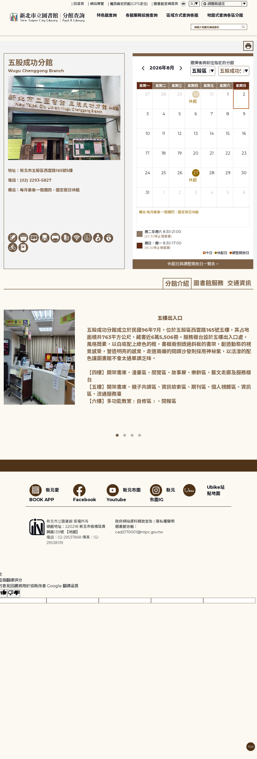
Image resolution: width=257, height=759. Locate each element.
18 (163, 153)
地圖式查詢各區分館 (225, 15)
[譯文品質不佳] (13, 593)
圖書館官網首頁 (166, 3)
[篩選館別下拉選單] (233, 71)
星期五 (209, 85)
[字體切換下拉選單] (194, 3)
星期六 (225, 85)
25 (163, 172)
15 (228, 133)
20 (195, 153)
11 (163, 133)
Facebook (84, 493)
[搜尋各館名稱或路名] (219, 27)
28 (163, 94)
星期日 (241, 85)
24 (147, 172)
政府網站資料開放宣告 (134, 521)
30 (195, 94)
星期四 (193, 85)
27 (147, 94)
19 (180, 153)
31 (212, 94)
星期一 (144, 85)
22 (227, 153)
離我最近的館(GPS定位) (129, 3)
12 (180, 133)
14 (212, 133)
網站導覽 (97, 3)
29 (179, 94)
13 (196, 133)
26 (179, 172)
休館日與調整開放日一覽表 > (192, 264)
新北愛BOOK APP (44, 493)
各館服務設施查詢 (141, 15)
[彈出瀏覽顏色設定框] (183, 3)
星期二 (160, 85)
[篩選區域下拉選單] (202, 71)
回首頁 (79, 3)
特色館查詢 (107, 15)
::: (2, 3)
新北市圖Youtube (123, 493)
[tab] (177, 283)
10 (148, 133)
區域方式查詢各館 (182, 15)
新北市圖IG (162, 493)
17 (148, 153)
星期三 (177, 85)
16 (244, 133)
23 (244, 153)
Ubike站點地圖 (216, 490)
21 (212, 153)
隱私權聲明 (165, 521)
